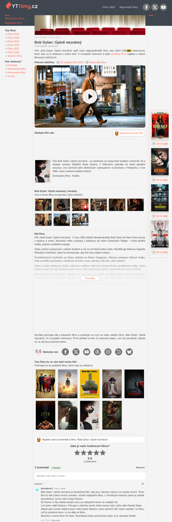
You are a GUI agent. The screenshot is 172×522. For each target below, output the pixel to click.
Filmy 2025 (108, 7)
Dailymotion (119, 352)
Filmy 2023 (13, 41)
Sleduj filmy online (15, 18)
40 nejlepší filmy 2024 (72, 62)
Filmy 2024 (13, 37)
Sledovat (160, 143)
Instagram (108, 352)
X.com (155, 7)
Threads (97, 352)
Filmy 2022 (13, 45)
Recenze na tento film (131, 133)
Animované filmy (16, 72)
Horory (11, 76)
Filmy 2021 (13, 48)
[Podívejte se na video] (90, 96)
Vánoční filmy (15, 56)
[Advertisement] (158, 63)
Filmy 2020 (13, 52)
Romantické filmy (17, 69)
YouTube (163, 7)
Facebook (146, 7)
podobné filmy (118, 54)
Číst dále (90, 278)
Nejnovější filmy (129, 7)
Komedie (12, 65)
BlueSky (129, 352)
